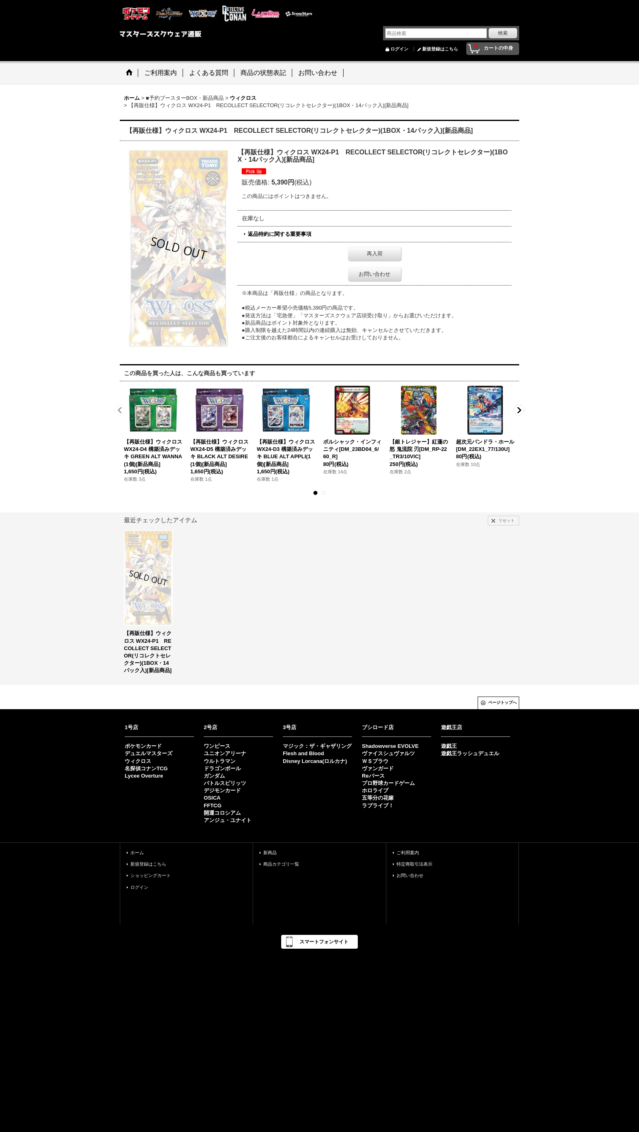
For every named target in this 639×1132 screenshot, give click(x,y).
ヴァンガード (378, 768)
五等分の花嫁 (378, 798)
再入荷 (375, 254)
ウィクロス (138, 761)
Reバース (373, 776)
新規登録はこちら (440, 48)
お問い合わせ (374, 274)
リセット (506, 520)
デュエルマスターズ (148, 753)
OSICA (212, 798)
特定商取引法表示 (414, 864)
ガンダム (214, 776)
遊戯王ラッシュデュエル (470, 753)
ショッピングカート (150, 875)
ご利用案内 (408, 852)
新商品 (270, 852)
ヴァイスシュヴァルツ (388, 753)
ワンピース (217, 746)
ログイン (399, 48)
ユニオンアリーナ (225, 753)
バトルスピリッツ (225, 783)
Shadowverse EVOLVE (390, 746)
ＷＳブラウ (375, 761)
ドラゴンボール (222, 768)
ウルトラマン (220, 761)
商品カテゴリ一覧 (281, 864)
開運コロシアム (222, 813)
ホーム (137, 852)
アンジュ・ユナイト (227, 820)
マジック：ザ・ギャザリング (317, 746)
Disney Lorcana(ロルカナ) (315, 761)
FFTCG (212, 805)
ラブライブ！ (378, 805)
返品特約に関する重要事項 (279, 234)
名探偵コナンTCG (146, 768)
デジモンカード (222, 790)
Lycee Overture (144, 776)
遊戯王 (449, 746)
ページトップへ (502, 702)
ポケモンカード (143, 746)
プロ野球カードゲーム (388, 783)
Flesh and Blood (303, 753)
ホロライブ (375, 790)
